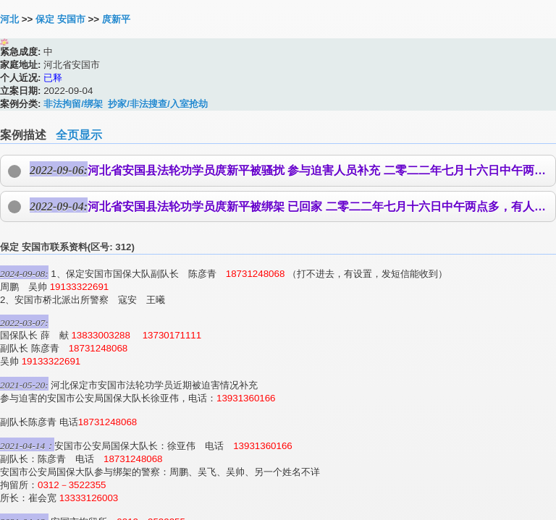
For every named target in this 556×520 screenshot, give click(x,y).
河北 (9, 19)
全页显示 (79, 135)
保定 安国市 (60, 19)
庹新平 (116, 19)
